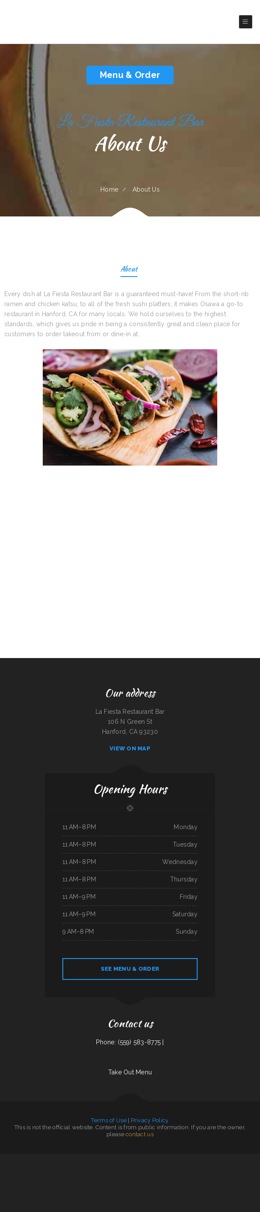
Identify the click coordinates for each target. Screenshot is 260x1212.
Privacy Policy (150, 1120)
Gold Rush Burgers (212, 1158)
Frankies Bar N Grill (128, 1178)
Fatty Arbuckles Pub (89, 1178)
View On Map (130, 748)
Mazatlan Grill (59, 1168)
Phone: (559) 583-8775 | (130, 1042)
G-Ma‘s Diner (99, 1178)
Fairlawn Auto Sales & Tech (198, 1158)
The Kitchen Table (117, 1178)
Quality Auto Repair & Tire (234, 1158)
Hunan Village (222, 1158)
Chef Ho (175, 1178)
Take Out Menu (130, 1072)
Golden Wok (99, 1158)
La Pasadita (208, 1178)
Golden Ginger (112, 1168)
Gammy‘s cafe (182, 1168)
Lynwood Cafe (172, 1158)
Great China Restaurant (162, 1158)
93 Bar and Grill (129, 1168)
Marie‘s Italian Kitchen (78, 1168)
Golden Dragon (173, 1168)
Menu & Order (130, 75)
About (128, 270)
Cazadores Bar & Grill (183, 1158)
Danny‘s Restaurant (28, 1158)
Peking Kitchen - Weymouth (75, 1178)
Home (109, 189)
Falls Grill (120, 1168)
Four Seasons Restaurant (87, 1158)
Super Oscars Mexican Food (187, 1178)
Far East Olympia (163, 1168)
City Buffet (51, 1168)
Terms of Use (108, 1120)
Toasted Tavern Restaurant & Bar (138, 1158)
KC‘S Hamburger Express (109, 1158)
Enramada (76, 1158)
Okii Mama (240, 1168)
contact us (140, 1134)
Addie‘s (189, 1168)
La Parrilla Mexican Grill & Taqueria (162, 1178)
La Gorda (29, 1168)
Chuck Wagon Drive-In (67, 1158)
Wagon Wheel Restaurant (39, 1168)
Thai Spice (7, 1168)
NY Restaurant (249, 1168)
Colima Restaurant (122, 1158)
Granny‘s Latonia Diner (40, 1158)
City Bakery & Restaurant (150, 1168)
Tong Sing (218, 1168)
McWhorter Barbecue (197, 1168)
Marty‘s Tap (108, 1178)
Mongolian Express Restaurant (143, 1178)
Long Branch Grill (209, 1168)
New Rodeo (151, 1158)
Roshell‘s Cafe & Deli (53, 1158)
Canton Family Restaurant (92, 1168)
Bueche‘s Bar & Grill (5, 1158)
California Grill (199, 1178)
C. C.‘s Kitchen (138, 1168)
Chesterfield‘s (104, 1168)
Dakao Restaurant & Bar (249, 1158)
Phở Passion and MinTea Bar (18, 1168)
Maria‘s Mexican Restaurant (229, 1168)
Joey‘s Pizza (68, 1168)
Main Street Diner (17, 1158)
